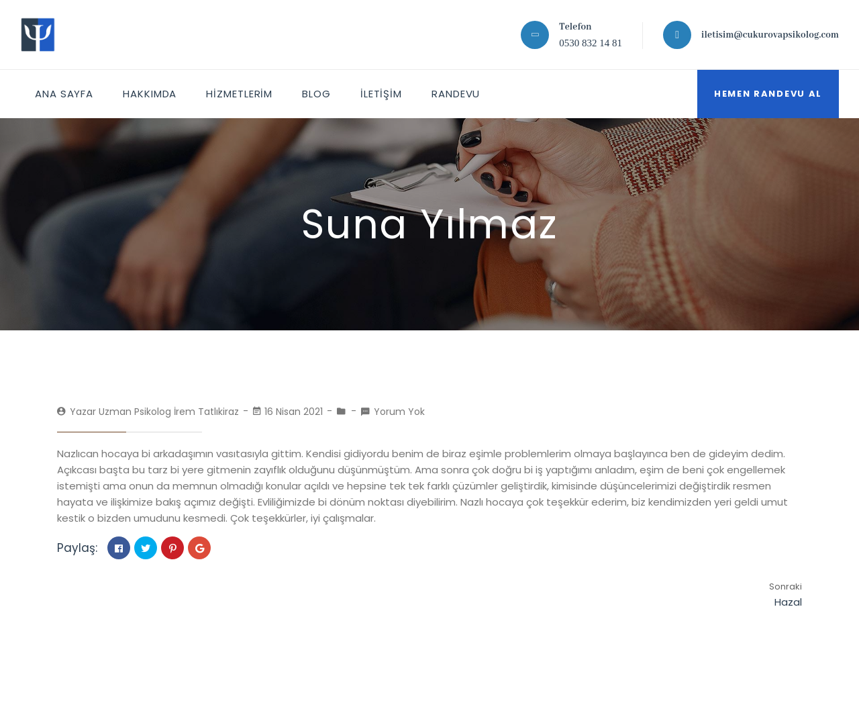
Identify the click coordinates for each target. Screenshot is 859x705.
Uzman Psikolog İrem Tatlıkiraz (169, 411)
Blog (316, 94)
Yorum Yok (399, 411)
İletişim (381, 94)
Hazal (788, 602)
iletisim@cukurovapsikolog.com (770, 35)
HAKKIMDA (149, 94)
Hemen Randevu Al (768, 93)
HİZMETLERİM (239, 94)
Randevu (456, 94)
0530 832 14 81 (590, 43)
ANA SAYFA (64, 94)
